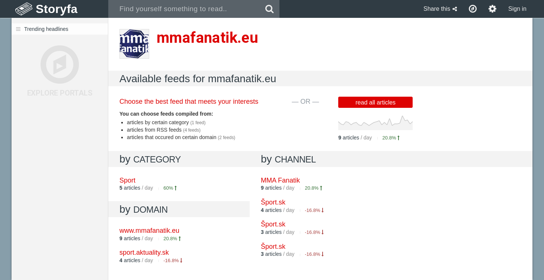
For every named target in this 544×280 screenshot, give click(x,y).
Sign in (517, 9)
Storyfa (57, 9)
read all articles (376, 102)
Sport (127, 180)
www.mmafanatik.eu (149, 230)
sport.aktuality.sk (144, 252)
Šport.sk (273, 202)
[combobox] (184, 9)
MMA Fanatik (280, 180)
